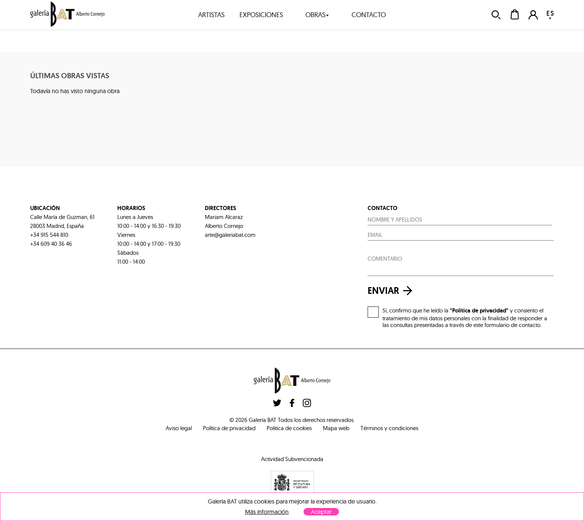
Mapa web (336, 428)
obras (317, 14)
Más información (267, 511)
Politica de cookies (289, 428)
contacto (369, 14)
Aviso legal (179, 428)
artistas (211, 14)
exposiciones (261, 14)
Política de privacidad (229, 428)
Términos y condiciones (389, 428)
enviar (392, 290)
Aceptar (321, 511)
